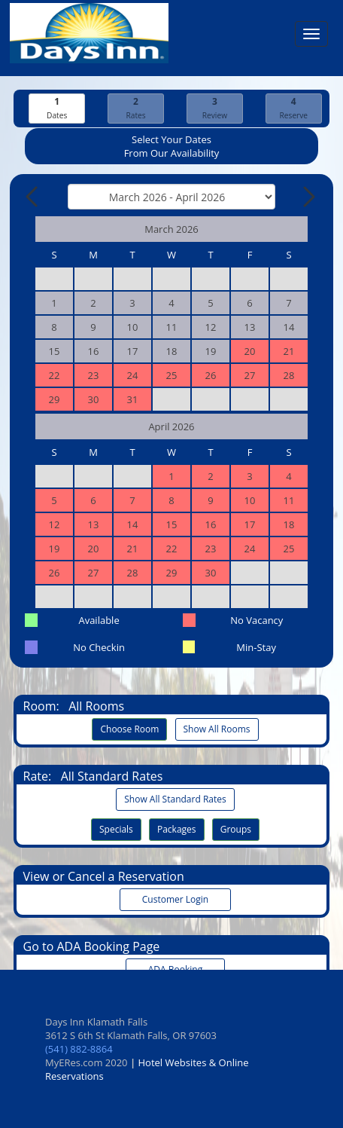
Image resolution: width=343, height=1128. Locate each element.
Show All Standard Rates (175, 799)
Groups (235, 829)
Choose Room (129, 729)
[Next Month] (308, 197)
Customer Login (175, 899)
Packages (176, 829)
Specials (116, 829)
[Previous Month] (33, 197)
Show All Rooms (217, 729)
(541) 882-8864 (79, 1049)
